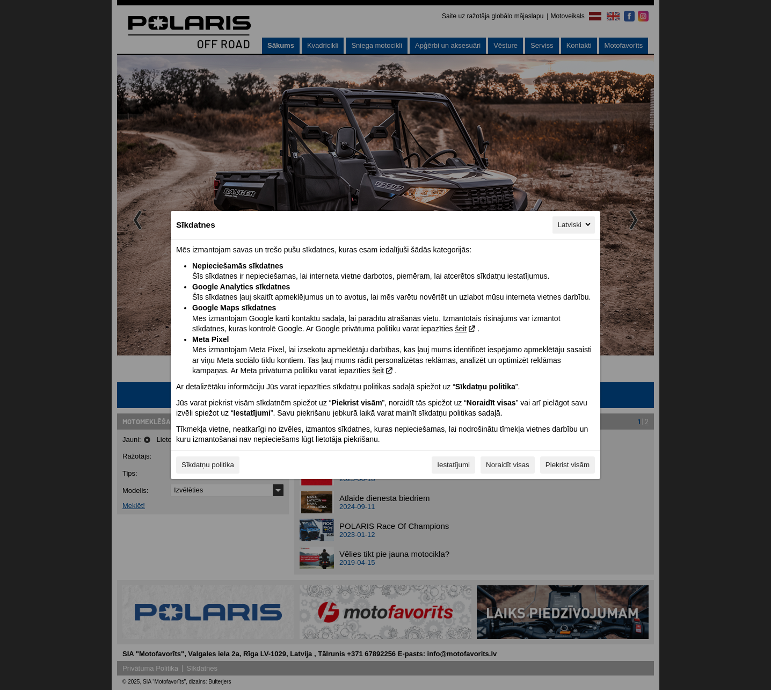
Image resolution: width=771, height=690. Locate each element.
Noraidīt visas (507, 465)
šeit (461, 328)
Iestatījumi (453, 465)
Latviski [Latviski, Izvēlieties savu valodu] (575, 224)
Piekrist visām (567, 465)
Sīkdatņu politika (207, 465)
